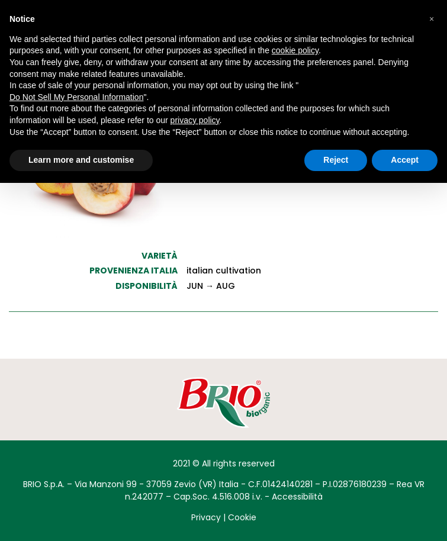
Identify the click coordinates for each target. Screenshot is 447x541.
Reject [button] (335, 160)
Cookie (242, 517)
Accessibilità (297, 497)
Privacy (206, 517)
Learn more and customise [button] (81, 160)
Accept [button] (405, 160)
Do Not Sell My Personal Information (76, 97)
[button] (431, 18)
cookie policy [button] (295, 50)
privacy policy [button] (195, 120)
